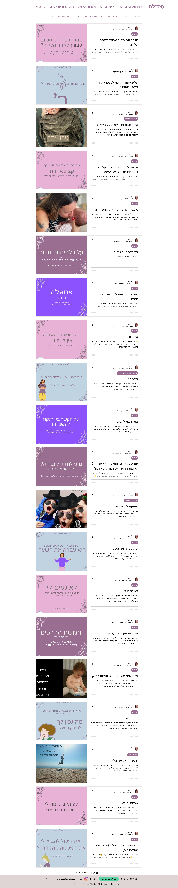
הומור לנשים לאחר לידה (61, 16)
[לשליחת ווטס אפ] (109, 879)
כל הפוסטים (137, 16)
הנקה (78, 16)
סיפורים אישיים (113, 16)
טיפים (126, 16)
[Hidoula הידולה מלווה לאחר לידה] (95, 879)
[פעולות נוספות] (91, 28)
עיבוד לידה (133, 755)
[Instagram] (86, 879)
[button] (38, 17)
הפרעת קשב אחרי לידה (94, 16)
